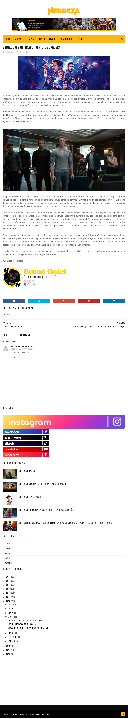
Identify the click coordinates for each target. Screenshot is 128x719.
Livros (7, 559)
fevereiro (13, 638)
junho (11, 609)
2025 (8, 582)
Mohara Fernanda (21, 347)
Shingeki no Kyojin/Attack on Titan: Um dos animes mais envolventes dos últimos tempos (65, 524)
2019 (8, 602)
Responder (15, 358)
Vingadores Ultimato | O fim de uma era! (27, 621)
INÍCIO (8, 40)
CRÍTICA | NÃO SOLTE (29, 472)
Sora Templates (16, 715)
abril (11, 617)
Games (7, 554)
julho (11, 605)
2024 (8, 586)
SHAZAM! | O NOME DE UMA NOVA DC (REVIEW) (28, 629)
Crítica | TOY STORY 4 (30, 498)
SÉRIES (81, 40)
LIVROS (52, 40)
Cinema (32, 53)
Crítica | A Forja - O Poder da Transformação (42, 485)
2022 (8, 594)
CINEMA (30, 40)
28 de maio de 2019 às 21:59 (23, 350)
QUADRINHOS (67, 40)
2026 (8, 578)
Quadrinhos (10, 564)
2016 (8, 655)
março (11, 634)
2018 (8, 647)
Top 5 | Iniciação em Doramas (22, 625)
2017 (8, 651)
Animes (7, 545)
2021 (8, 598)
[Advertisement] (24, 678)
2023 (8, 590)
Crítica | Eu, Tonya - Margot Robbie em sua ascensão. (46, 511)
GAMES (41, 40)
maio (10, 613)
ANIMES (18, 40)
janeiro (12, 642)
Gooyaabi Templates (41, 715)
